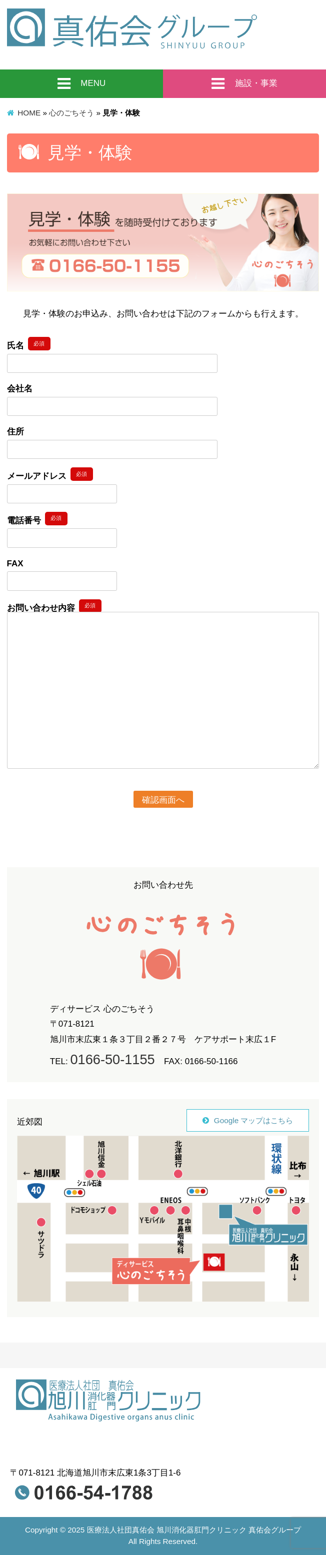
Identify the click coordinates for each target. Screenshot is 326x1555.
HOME (29, 112)
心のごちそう (71, 112)
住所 (15, 431)
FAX (15, 563)
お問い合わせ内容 (54, 606)
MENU (82, 83)
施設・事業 (245, 83)
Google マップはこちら (254, 1120)
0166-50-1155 (112, 1059)
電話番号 (37, 518)
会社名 (19, 388)
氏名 (28, 343)
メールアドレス (50, 474)
